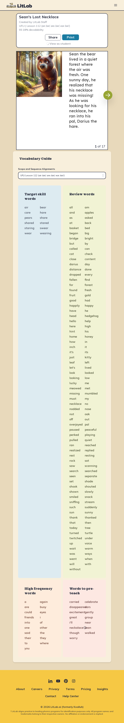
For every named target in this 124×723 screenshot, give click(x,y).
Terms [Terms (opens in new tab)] (70, 689)
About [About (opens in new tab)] (20, 689)
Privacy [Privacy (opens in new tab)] (54, 689)
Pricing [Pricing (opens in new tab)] (86, 689)
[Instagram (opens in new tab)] (74, 681)
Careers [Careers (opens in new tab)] (36, 689)
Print (70, 37)
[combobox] (62, 175)
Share (52, 37)
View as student (58, 43)
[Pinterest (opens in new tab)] (66, 681)
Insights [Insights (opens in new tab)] (102, 689)
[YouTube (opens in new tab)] (58, 681)
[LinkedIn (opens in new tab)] (50, 681)
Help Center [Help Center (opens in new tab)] (71, 696)
